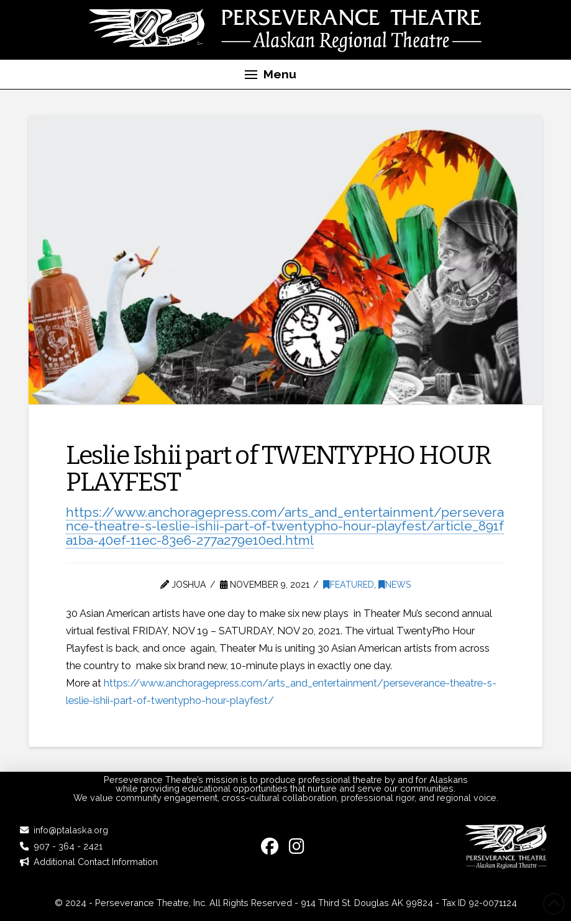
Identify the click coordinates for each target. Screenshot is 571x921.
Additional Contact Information (96, 861)
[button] (271, 74)
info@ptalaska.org (71, 830)
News (394, 585)
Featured (348, 585)
